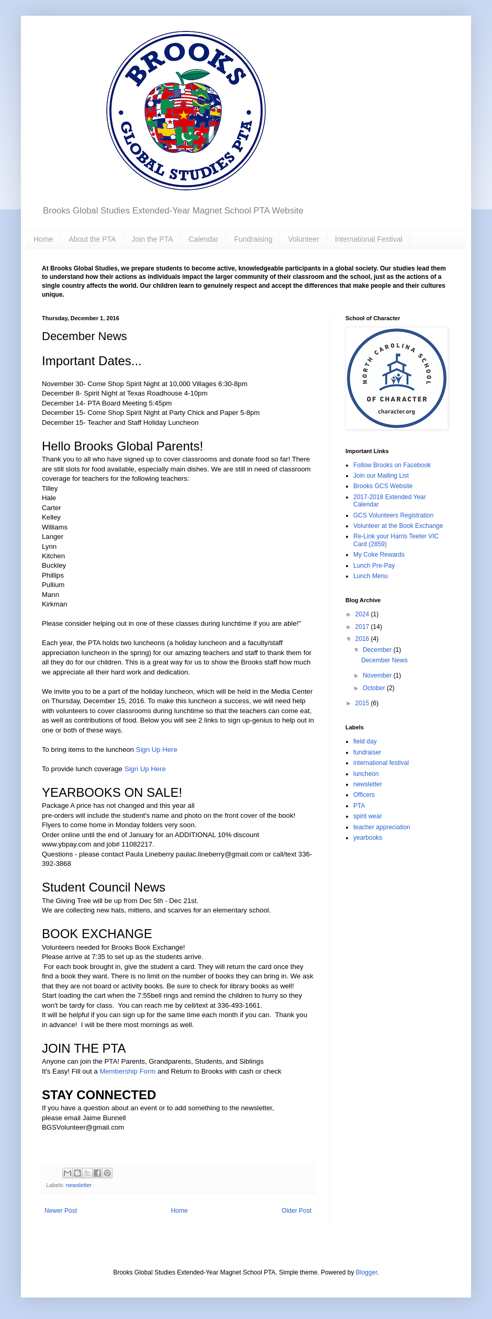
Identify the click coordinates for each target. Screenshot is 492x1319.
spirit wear (367, 816)
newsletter (79, 1185)
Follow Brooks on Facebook (392, 465)
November (378, 675)
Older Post (296, 1210)
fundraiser (367, 752)
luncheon (366, 773)
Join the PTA (152, 239)
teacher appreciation (381, 827)
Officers (364, 794)
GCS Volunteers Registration (393, 515)
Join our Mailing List (381, 475)
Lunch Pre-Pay (374, 565)
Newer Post (60, 1210)
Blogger (366, 1272)
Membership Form (127, 1071)
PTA (359, 805)
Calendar (204, 239)
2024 (363, 614)
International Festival (368, 239)
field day (365, 741)
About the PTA (92, 239)
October (375, 688)
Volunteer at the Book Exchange (398, 525)
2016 (363, 638)
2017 (363, 626)
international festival (381, 762)
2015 (363, 703)
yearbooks (367, 837)
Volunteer (303, 239)
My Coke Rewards (379, 554)
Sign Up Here (156, 749)
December (378, 649)
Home (43, 239)
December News (384, 660)
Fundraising (253, 239)
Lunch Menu (370, 576)
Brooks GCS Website (382, 486)
